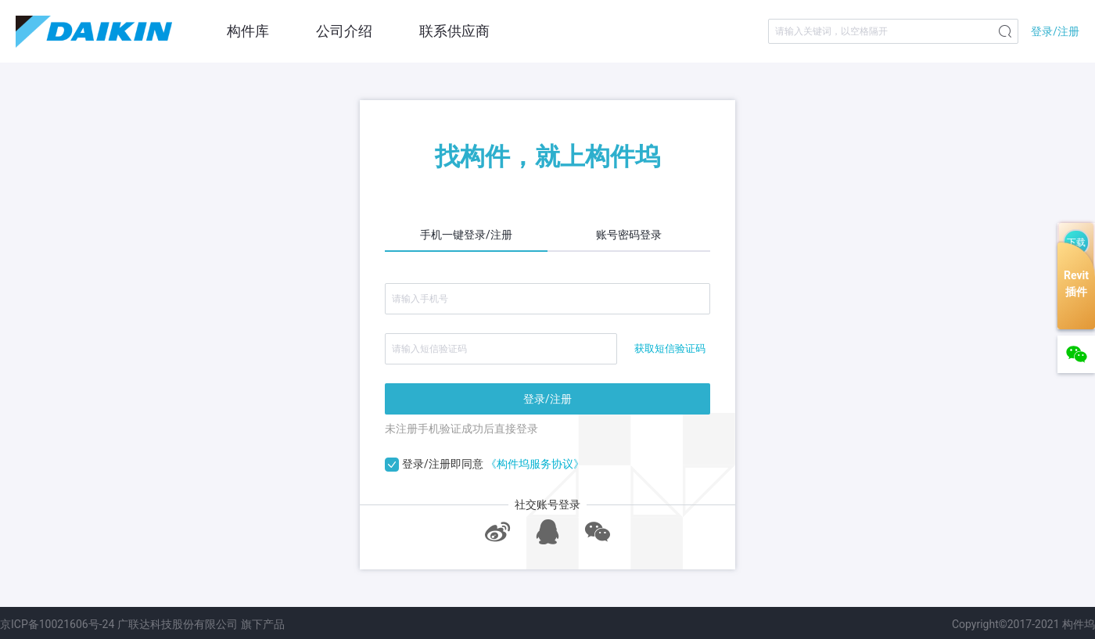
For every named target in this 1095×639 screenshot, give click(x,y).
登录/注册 (1055, 31)
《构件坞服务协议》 (535, 464)
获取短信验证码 (669, 348)
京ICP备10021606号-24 (57, 624)
